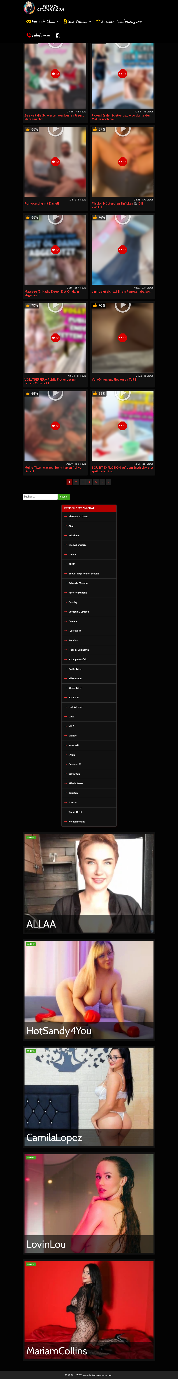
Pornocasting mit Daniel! (42, 203)
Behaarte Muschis (78, 583)
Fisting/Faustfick (78, 659)
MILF (71, 726)
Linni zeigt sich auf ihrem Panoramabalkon (121, 291)
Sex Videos (79, 21)
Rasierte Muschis (78, 592)
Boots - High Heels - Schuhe (84, 573)
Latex (71, 716)
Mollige (73, 735)
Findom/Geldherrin (79, 649)
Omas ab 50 (75, 764)
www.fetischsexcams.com (98, 1375)
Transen (73, 802)
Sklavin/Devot (76, 783)
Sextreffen (74, 774)
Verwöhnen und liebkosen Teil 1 (114, 379)
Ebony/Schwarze (77, 545)
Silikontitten (75, 678)
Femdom (73, 640)
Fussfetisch (75, 630)
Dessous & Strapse (79, 611)
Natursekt (74, 745)
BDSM (72, 564)
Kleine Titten (75, 688)
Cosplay (73, 602)
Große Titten (75, 669)
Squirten (73, 793)
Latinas (72, 554)
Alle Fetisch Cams (78, 516)
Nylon (72, 754)
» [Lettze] (108, 482)
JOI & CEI (74, 697)
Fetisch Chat (45, 21)
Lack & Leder (76, 707)
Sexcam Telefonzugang (121, 21)
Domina (73, 621)
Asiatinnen (74, 535)
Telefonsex (41, 36)
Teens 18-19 (75, 812)
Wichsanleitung (77, 821)
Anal (71, 526)
